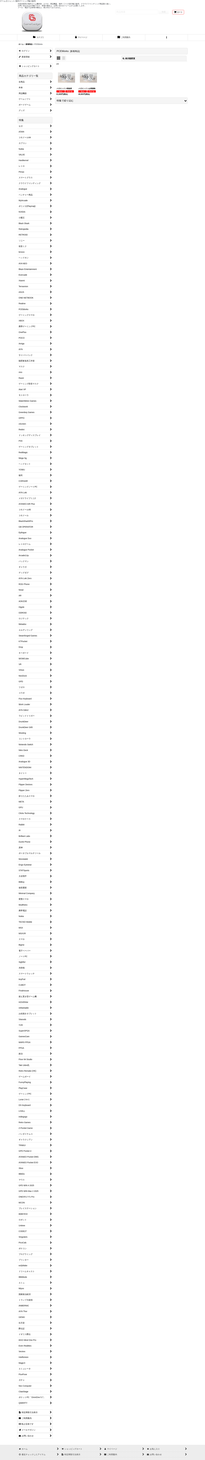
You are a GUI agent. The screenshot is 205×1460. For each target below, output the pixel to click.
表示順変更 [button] (129, 58)
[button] (166, 37)
